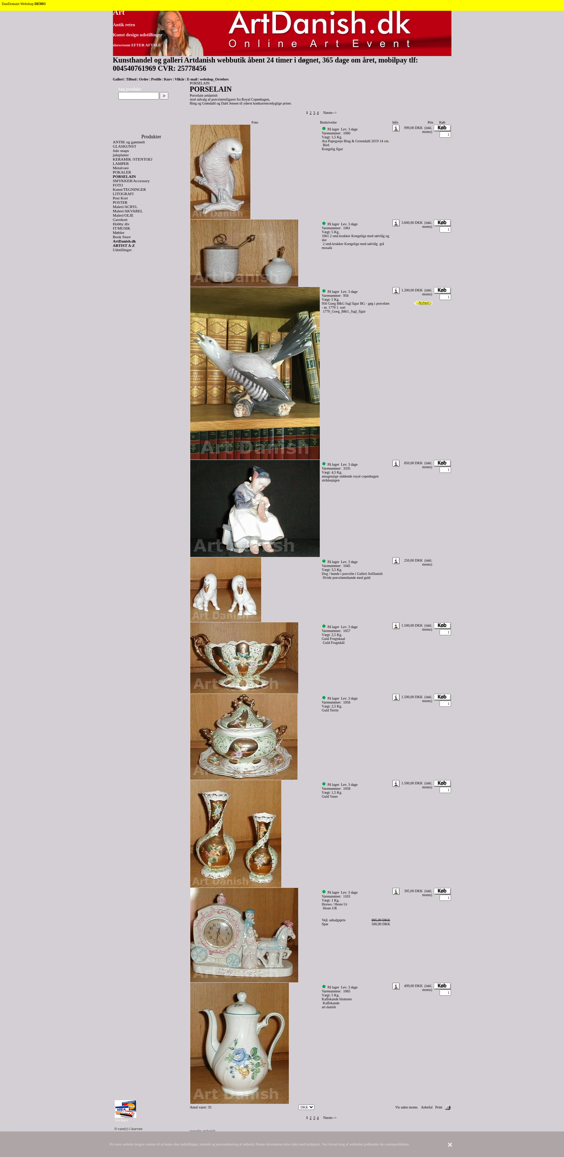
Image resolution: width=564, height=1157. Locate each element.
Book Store (122, 237)
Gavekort (120, 219)
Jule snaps (121, 150)
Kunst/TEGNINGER (129, 189)
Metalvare (121, 168)
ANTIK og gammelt (129, 142)
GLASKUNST (124, 146)
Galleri (118, 79)
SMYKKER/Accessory (131, 181)
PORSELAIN (124, 176)
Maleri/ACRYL (125, 206)
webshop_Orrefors (214, 79)
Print (438, 1107)
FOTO (118, 185)
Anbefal (426, 1107)
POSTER (120, 202)
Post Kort (120, 198)
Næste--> (330, 113)
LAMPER (121, 163)
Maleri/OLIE (123, 215)
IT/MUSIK (122, 228)
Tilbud (131, 79)
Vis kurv (121, 1120)
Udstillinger (122, 250)
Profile (156, 79)
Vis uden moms (406, 1107)
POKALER (122, 172)
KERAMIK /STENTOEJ (133, 159)
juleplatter (121, 155)
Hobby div (121, 224)
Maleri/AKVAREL (128, 211)
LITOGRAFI (123, 194)
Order (144, 79)
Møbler (118, 232)
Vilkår (179, 79)
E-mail (192, 79)
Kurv (168, 79)
